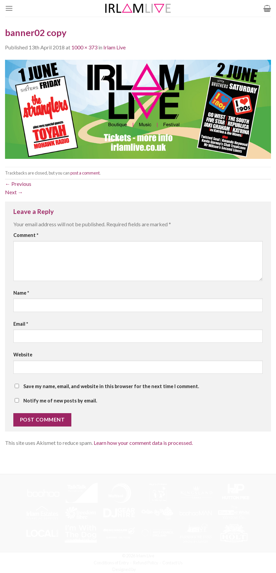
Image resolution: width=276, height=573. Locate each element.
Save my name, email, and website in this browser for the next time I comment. (111, 386)
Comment (25, 235)
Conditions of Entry (111, 562)
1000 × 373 (84, 47)
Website (22, 354)
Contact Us (172, 562)
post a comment (85, 173)
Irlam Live (114, 47)
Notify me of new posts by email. (60, 400)
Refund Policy (145, 562)
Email (20, 324)
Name (21, 293)
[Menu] (9, 8)
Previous (18, 184)
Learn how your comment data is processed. (143, 443)
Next (14, 192)
